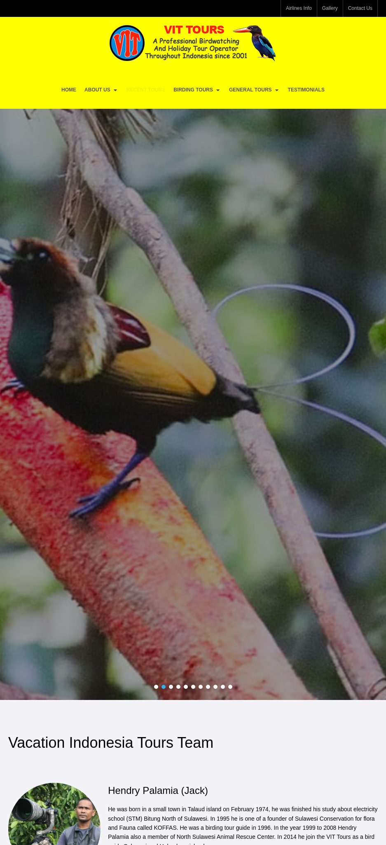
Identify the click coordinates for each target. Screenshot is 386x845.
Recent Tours (145, 90)
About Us (101, 90)
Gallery (330, 8)
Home (68, 90)
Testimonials (306, 90)
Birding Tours (197, 90)
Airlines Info (299, 8)
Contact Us (360, 8)
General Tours (254, 90)
